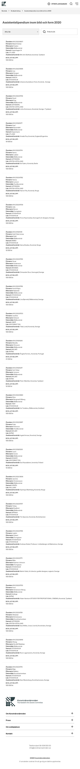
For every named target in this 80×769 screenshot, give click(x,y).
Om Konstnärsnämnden (39, 713)
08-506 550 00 (45, 745)
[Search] (71, 3)
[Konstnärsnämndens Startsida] (24, 702)
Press (39, 720)
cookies (31, 761)
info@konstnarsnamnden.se (40, 748)
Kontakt (39, 733)
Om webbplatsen (39, 727)
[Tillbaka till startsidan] (4, 4)
